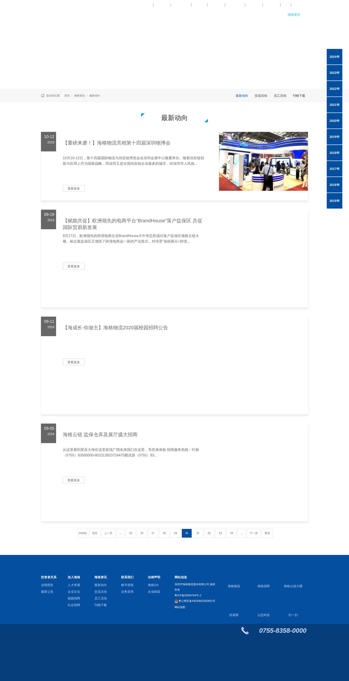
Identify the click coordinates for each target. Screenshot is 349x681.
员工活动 (280, 95)
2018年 (334, 153)
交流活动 (261, 95)
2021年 (334, 104)
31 (198, 533)
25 (130, 533)
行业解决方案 (203, 14)
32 (209, 533)
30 (186, 533)
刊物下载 (299, 95)
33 (220, 533)
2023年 (334, 72)
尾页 (267, 533)
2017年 (334, 169)
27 (153, 533)
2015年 (334, 201)
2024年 (334, 56)
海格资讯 (294, 14)
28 (164, 533)
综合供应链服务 (234, 14)
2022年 (334, 88)
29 (175, 533)
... (120, 533)
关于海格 (264, 14)
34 (231, 533)
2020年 (334, 121)
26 (141, 533)
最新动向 (94, 95)
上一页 (108, 533)
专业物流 (173, 14)
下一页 (254, 533)
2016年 (334, 185)
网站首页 (143, 14)
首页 (67, 95)
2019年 (334, 137)
